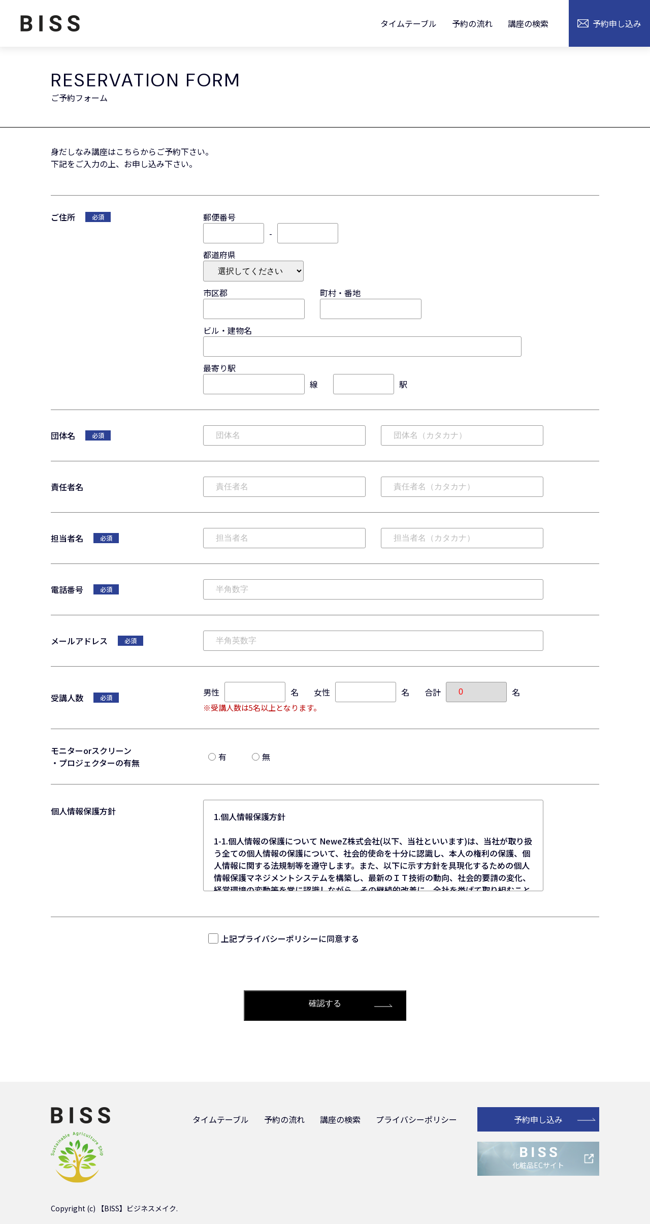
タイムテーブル (408, 23)
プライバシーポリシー (416, 1119)
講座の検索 (528, 23)
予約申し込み (538, 1119)
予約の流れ (472, 23)
